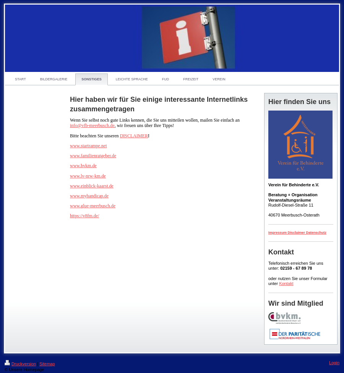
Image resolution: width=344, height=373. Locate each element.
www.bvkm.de (83, 165)
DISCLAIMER (134, 135)
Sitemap (47, 364)
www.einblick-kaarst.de (92, 186)
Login (334, 362)
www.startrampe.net (88, 145)
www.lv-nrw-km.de (88, 176)
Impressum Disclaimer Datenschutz (297, 233)
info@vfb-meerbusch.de (92, 125)
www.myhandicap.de (89, 196)
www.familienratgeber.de (93, 155)
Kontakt (286, 283)
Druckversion (20, 364)
